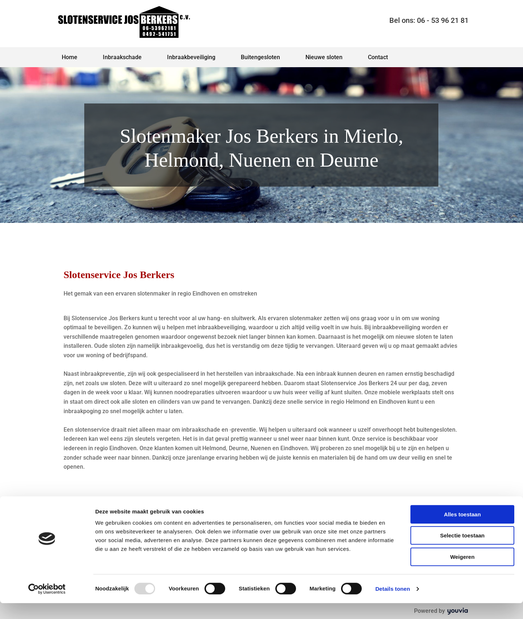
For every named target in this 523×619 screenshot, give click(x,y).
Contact (378, 57)
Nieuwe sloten (323, 57)
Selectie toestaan (462, 552)
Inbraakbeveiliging (191, 57)
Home (69, 57)
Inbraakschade (122, 57)
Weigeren (462, 573)
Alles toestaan (462, 530)
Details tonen (392, 605)
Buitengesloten (260, 57)
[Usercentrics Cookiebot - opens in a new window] (47, 604)
